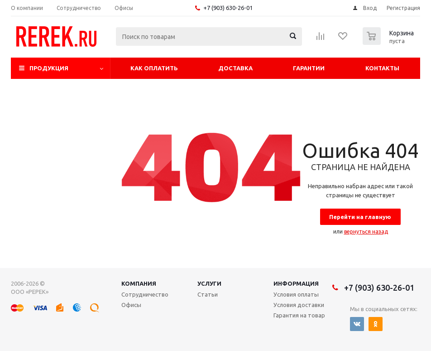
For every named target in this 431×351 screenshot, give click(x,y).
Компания (138, 283)
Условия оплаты (296, 294)
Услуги (209, 283)
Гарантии (309, 68)
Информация (296, 283)
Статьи (207, 294)
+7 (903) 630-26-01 (228, 8)
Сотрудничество (144, 294)
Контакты (382, 68)
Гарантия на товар (299, 315)
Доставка (235, 68)
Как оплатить (154, 68)
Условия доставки (298, 305)
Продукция (48, 68)
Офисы (131, 305)
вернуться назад (366, 231)
